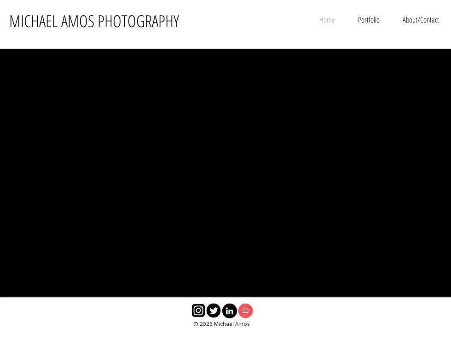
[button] (369, 19)
